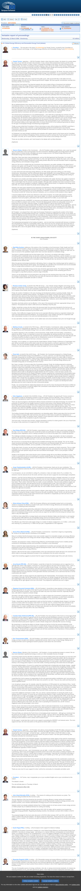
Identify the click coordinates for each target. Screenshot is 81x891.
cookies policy (76, 887)
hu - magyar (60, 15)
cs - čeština (36, 15)
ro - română (70, 15)
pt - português (68, 15)
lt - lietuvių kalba (58, 15)
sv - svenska (78, 15)
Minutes (76, 43)
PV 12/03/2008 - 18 (26, 28)
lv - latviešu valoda (56, 15)
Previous (11, 19)
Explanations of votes (47, 29)
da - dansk (38, 15)
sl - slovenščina (74, 15)
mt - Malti (62, 15)
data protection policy (61, 887)
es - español (34, 15)
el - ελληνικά (44, 15)
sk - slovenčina (72, 15)
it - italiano (54, 15)
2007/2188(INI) (12, 23)
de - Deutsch (40, 15)
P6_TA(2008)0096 (66, 28)
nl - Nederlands (64, 15)
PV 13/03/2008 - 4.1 (46, 28)
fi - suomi (76, 15)
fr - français (48, 15)
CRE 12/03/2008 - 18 (27, 29)
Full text (24, 19)
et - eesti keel (42, 15)
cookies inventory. (43, 889)
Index (4, 19)
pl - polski (66, 15)
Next (16, 19)
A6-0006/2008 (6, 28)
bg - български (32, 15)
